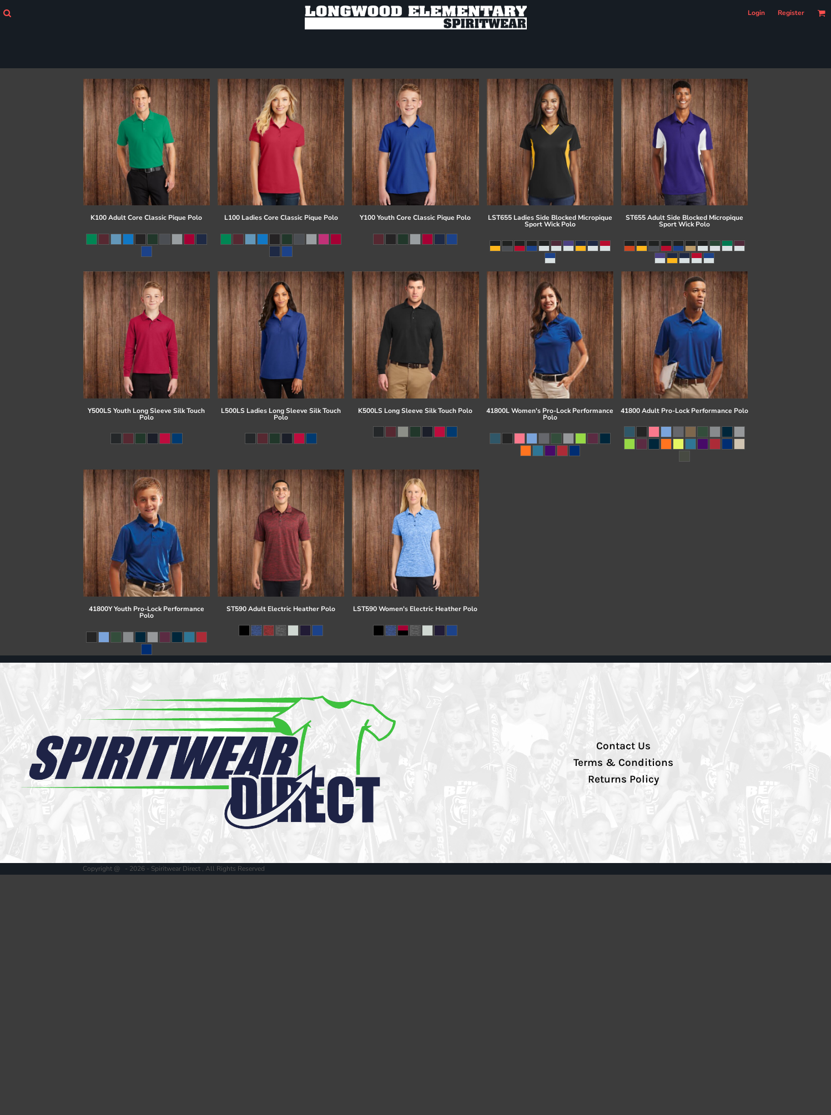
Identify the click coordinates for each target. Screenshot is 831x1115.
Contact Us (623, 746)
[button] (7, 13)
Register (791, 12)
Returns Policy (623, 779)
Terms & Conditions (623, 762)
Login (756, 12)
